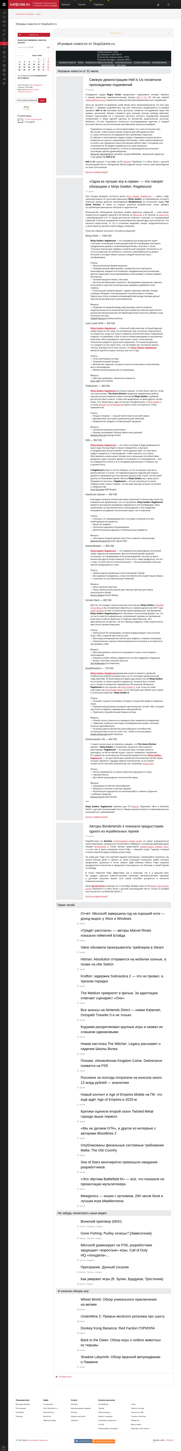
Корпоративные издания (81, 1408)
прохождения (108, 65)
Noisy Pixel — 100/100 (98, 235)
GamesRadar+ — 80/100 (99, 546)
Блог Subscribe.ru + (51, 1408)
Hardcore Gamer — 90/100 (101, 494)
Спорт (133, 1404)
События (74, 1420)
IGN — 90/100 (93, 440)
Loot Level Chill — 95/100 (100, 323)
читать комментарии (96, 172)
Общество (135, 1420)
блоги (81, 62)
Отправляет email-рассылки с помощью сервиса (45, 4)
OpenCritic (164, 215)
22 (38, 67)
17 (48, 64)
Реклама (74, 1404)
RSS (48, 47)
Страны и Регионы (138, 1416)
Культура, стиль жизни (140, 1428)
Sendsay (74, 1412)
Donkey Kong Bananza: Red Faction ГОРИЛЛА (118, 1328)
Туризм (101, 1408)
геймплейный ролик (95, 100)
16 (43, 64)
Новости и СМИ (137, 1412)
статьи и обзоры (142, 62)
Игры (39, 14)
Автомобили (103, 1404)
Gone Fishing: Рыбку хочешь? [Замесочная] (116, 1233)
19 (24, 67)
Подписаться (34, 35)
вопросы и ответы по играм (99, 62)
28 (34, 70)
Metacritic (137, 215)
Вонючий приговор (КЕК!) (101, 1221)
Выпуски (69, 3)
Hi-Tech (101, 1424)
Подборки (101, 3)
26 (24, 70)
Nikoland (169, 1440)
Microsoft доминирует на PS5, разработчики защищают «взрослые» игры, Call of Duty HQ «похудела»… (116, 1250)
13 (29, 64)
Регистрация (21, 1408)
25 (19, 70)
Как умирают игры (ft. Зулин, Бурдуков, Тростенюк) (122, 1279)
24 (48, 67)
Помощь (19, 1416)
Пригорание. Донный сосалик (105, 1267)
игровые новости (67, 62)
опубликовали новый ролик (127, 841)
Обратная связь (49, 1420)
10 (48, 62)
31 (48, 70)
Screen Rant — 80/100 (98, 600)
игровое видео (159, 62)
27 (29, 70)
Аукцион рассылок (78, 1416)
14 (34, 64)
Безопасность (48, 1412)
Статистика (24, 115)
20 (29, 67)
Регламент (20, 1412)
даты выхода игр (123, 62)
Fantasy (27, 109)
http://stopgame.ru (36, 85)
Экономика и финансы (107, 1420)
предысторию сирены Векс (154, 846)
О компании (48, 1404)
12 (24, 64)
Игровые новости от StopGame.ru (36, 24)
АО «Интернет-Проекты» (37, 1440)
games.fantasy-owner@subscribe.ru (28, 90)
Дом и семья (136, 1424)
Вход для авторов (23, 1404)
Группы (84, 3)
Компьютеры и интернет (25, 14)
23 (43, 67)
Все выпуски (116, 33)
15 (38, 64)
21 (34, 67)
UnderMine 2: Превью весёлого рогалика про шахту (123, 1316)
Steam (127, 161)
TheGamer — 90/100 (97, 386)
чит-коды (121, 65)
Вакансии (47, 1416)
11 (19, 64)
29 (38, 70)
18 (19, 67)
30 (43, 70)
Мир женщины (104, 1412)
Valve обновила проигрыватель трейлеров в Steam (122, 947)
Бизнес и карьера (105, 1416)
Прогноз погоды (137, 1408)
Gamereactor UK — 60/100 (101, 739)
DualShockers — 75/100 (99, 668)
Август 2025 (37, 55)
